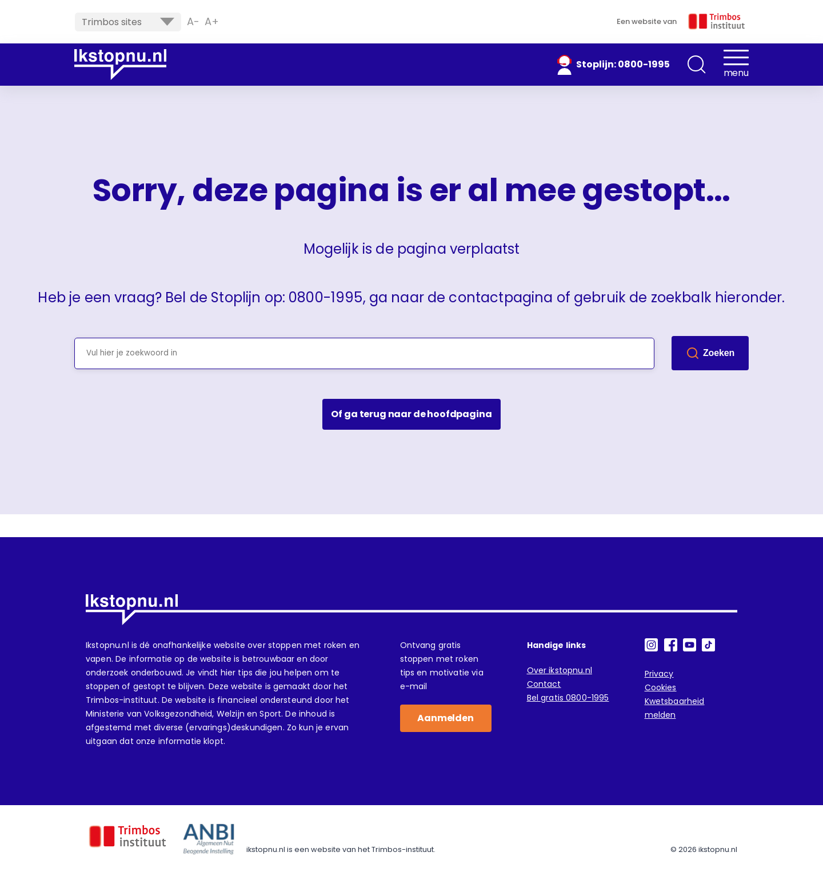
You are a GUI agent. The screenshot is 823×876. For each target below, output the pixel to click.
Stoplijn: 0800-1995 (623, 64)
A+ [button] (212, 22)
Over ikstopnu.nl (559, 670)
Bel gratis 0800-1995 (568, 697)
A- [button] (193, 22)
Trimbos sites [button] (128, 22)
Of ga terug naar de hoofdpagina (411, 414)
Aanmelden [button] (445, 718)
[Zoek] (710, 353)
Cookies (661, 687)
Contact (544, 684)
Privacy (659, 673)
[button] (697, 64)
